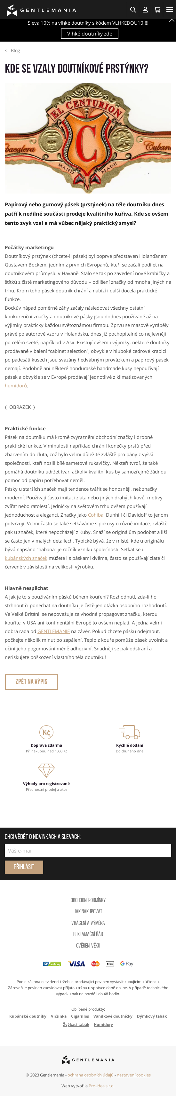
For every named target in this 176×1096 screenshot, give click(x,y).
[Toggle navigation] (169, 9)
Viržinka (59, 1016)
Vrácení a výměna (88, 923)
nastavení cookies (134, 1075)
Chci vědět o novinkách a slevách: (43, 837)
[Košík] (157, 9)
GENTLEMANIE (53, 631)
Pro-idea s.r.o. (102, 1086)
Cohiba (95, 515)
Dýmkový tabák (152, 1016)
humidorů (16, 385)
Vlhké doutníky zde (89, 33)
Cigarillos (80, 1016)
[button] (133, 9)
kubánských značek (26, 558)
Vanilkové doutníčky (112, 1016)
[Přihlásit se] (145, 9)
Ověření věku (88, 946)
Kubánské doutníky (27, 1016)
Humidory (103, 1024)
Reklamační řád (88, 935)
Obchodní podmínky (88, 901)
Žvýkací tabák (76, 1024)
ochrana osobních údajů (91, 1075)
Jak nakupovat (88, 912)
